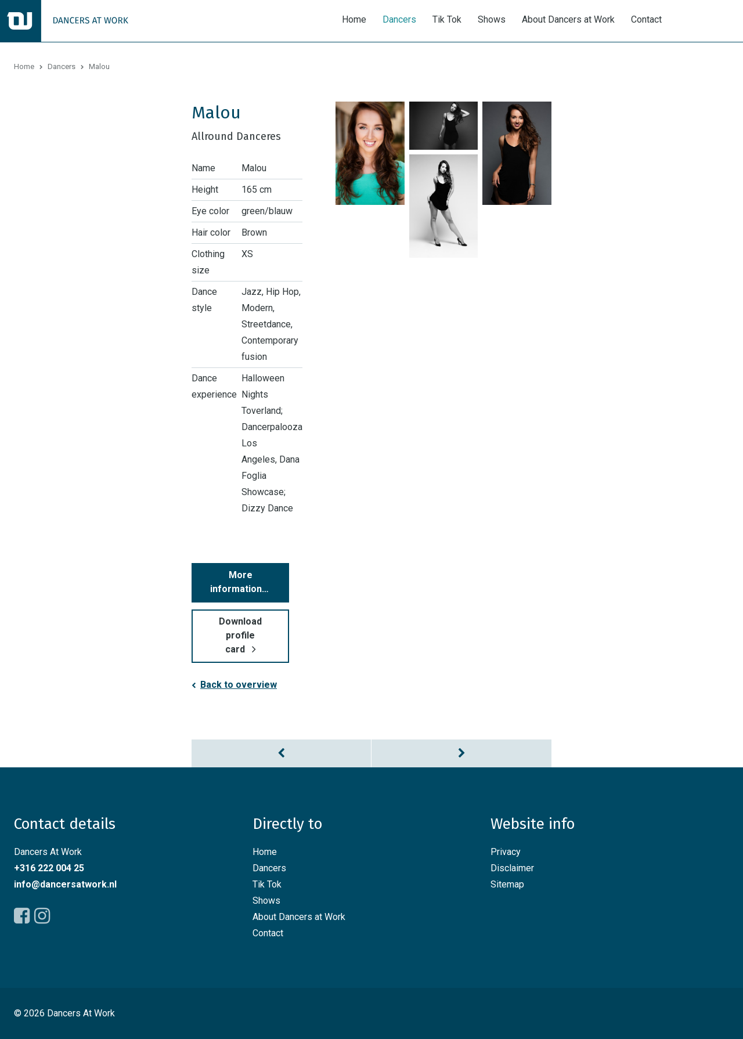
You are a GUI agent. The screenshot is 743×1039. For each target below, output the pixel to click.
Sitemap (507, 884)
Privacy (505, 851)
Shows (492, 19)
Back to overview (238, 684)
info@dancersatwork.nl (65, 884)
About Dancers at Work (568, 19)
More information (236, 581)
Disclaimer (512, 868)
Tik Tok (446, 19)
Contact (646, 19)
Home (354, 19)
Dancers (399, 19)
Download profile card (240, 635)
